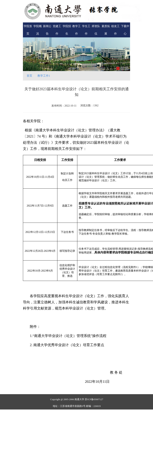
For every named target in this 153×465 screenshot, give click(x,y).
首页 (29, 75)
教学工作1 (43, 75)
